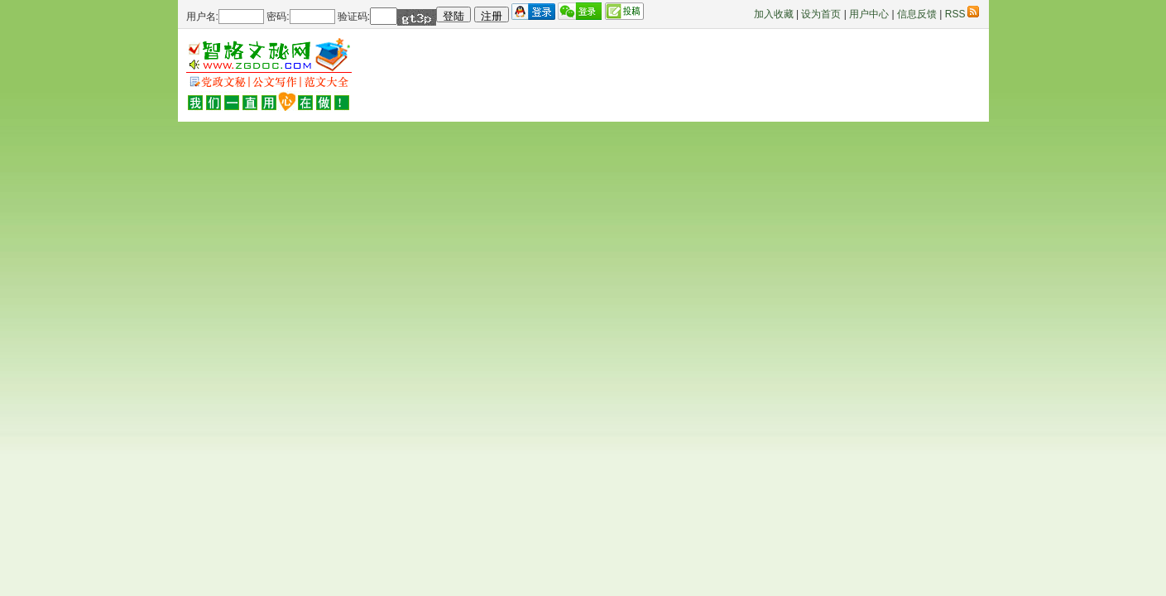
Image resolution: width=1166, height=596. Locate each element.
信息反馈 (917, 14)
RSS (962, 14)
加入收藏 (774, 14)
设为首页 (821, 14)
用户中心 (869, 14)
